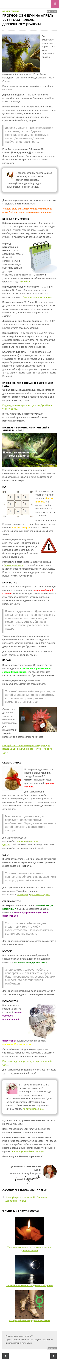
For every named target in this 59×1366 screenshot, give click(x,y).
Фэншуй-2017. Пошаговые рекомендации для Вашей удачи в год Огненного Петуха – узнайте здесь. (27, 749)
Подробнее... (25, 281)
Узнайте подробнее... (33, 1109)
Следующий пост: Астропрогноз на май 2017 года (53, 1356)
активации (21, 841)
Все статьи (51, 11)
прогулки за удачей (40, 894)
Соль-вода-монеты (13, 565)
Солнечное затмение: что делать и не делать (29, 1285)
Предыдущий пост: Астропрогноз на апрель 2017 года (5, 1356)
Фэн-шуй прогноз (10, 11)
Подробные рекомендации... (38, 297)
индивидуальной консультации (28, 1151)
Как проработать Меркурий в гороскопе (29, 1320)
